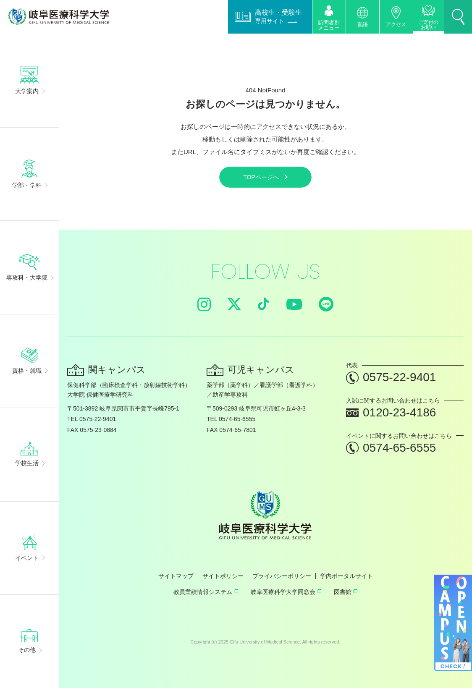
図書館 (345, 592)
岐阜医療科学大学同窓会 (286, 592)
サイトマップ (176, 576)
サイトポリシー (223, 576)
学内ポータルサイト (346, 576)
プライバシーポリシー (281, 576)
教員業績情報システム (205, 592)
